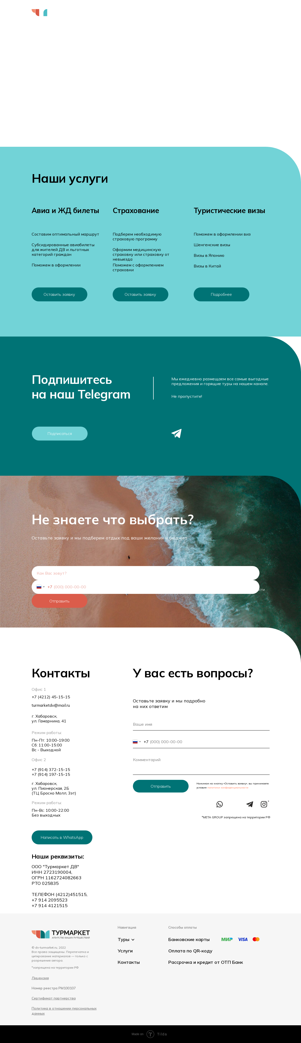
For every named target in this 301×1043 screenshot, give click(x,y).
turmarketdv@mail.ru (51, 705)
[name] (145, 573)
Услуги (132, 12)
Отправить (59, 600)
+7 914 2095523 (50, 900)
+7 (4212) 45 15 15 (249, 12)
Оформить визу (168, 12)
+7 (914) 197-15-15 (51, 774)
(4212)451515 (71, 894)
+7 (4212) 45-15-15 (51, 696)
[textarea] (201, 764)
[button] (256, 18)
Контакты (205, 12)
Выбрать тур (103, 12)
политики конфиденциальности (227, 787)
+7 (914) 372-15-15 (51, 769)
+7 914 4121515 (50, 905)
